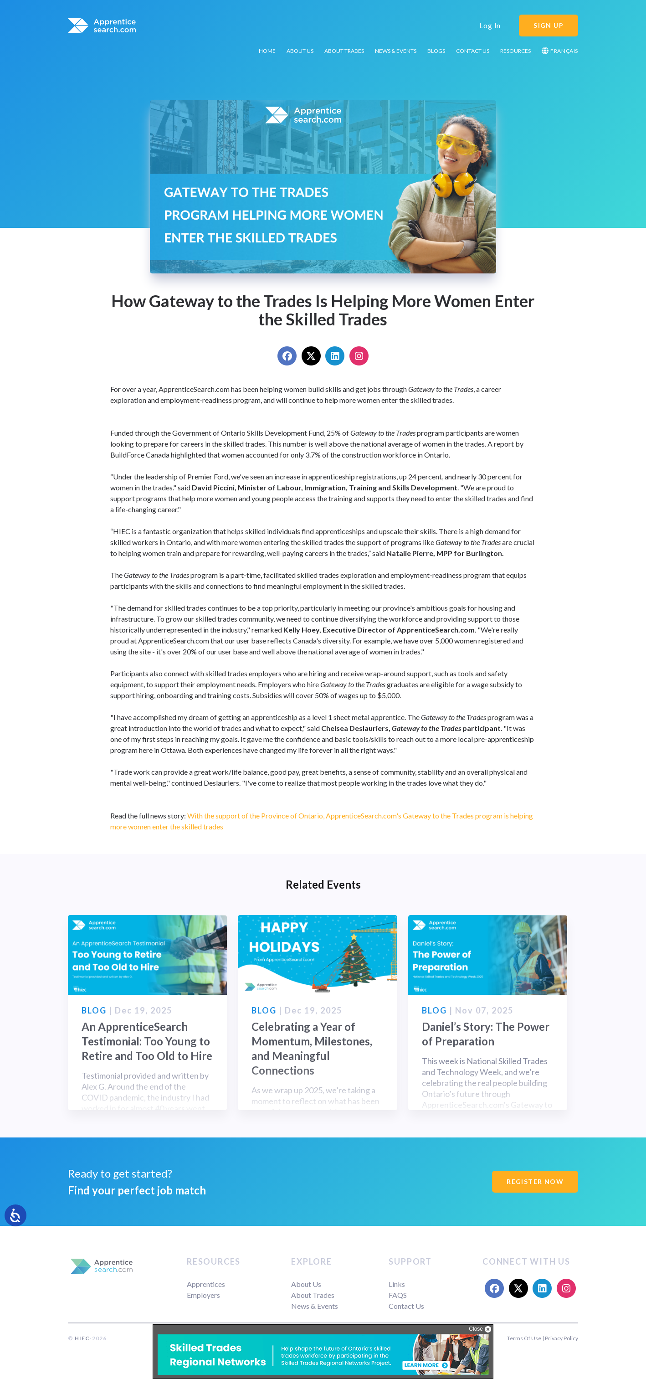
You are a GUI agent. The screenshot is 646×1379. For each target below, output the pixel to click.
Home (267, 50)
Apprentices (206, 1284)
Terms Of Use (524, 1338)
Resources (515, 50)
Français (560, 50)
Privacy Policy (561, 1338)
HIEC (82, 1338)
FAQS (398, 1295)
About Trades (344, 50)
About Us (300, 50)
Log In (490, 25)
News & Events (395, 50)
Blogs (436, 50)
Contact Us (472, 50)
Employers (203, 1295)
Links (397, 1284)
